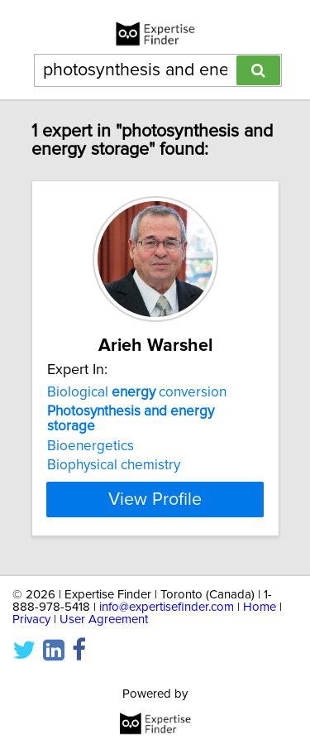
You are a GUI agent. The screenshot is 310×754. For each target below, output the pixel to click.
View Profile (155, 499)
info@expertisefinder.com (166, 607)
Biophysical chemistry (113, 465)
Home (259, 607)
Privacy (31, 619)
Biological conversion (137, 392)
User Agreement (104, 619)
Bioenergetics (90, 446)
